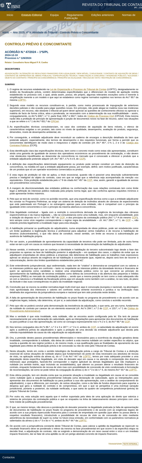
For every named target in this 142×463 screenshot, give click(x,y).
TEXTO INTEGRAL (130, 444)
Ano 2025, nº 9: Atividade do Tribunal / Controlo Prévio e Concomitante (55, 32)
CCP (81, 158)
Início (10, 15)
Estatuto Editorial (31, 15)
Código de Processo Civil (101, 116)
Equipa (54, 15)
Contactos (8, 457)
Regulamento (75, 15)
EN (140, 8)
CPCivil (55, 121)
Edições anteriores (102, 15)
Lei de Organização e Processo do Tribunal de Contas (78, 89)
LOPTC (22, 100)
